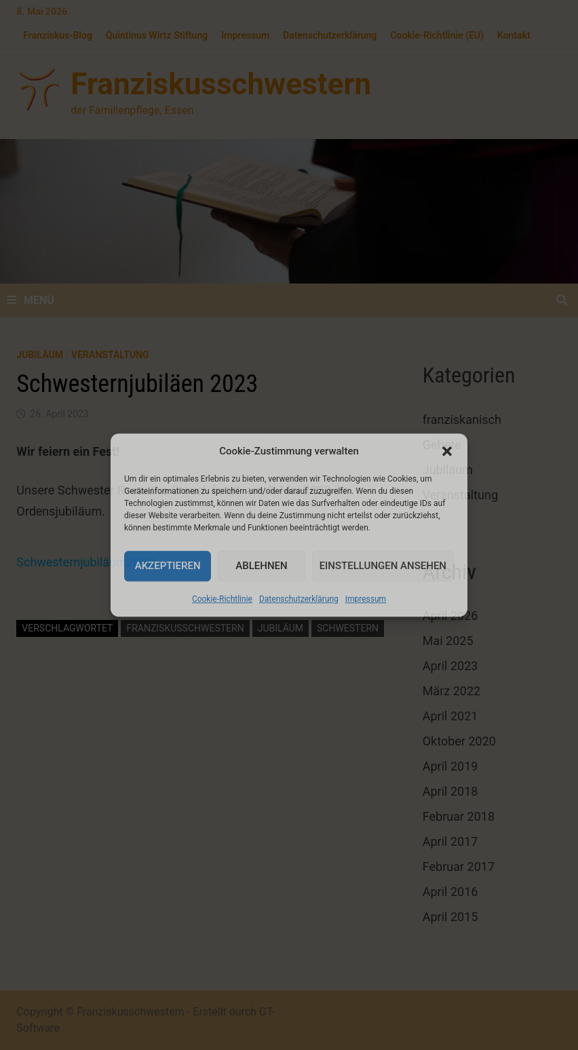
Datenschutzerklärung (299, 599)
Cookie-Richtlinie (222, 599)
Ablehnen (261, 566)
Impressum (365, 599)
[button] (447, 452)
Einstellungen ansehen (383, 566)
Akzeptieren (168, 566)
